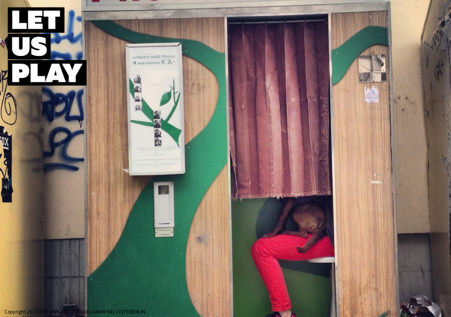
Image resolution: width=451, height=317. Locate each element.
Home (121, 17)
